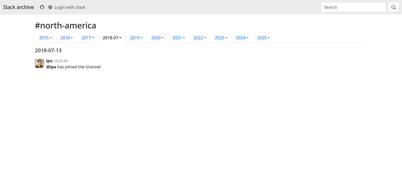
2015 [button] (44, 38)
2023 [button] (219, 38)
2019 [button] (134, 38)
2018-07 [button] (110, 38)
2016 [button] (65, 38)
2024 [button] (241, 38)
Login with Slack (66, 7)
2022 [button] (198, 38)
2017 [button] (86, 38)
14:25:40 (61, 60)
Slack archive (18, 7)
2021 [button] (177, 38)
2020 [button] (156, 38)
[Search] (393, 7)
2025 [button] (262, 38)
